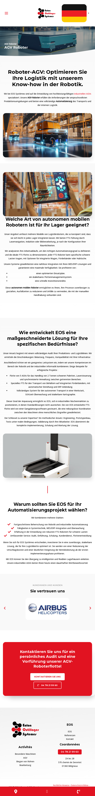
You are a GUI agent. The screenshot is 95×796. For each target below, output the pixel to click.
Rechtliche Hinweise (61, 785)
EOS (70, 731)
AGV (25, 757)
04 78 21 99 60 (70, 751)
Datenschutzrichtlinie (79, 785)
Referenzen (69, 734)
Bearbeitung (25, 764)
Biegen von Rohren (25, 761)
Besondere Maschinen (25, 753)
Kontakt (70, 738)
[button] (4, 608)
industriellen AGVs (82, 93)
